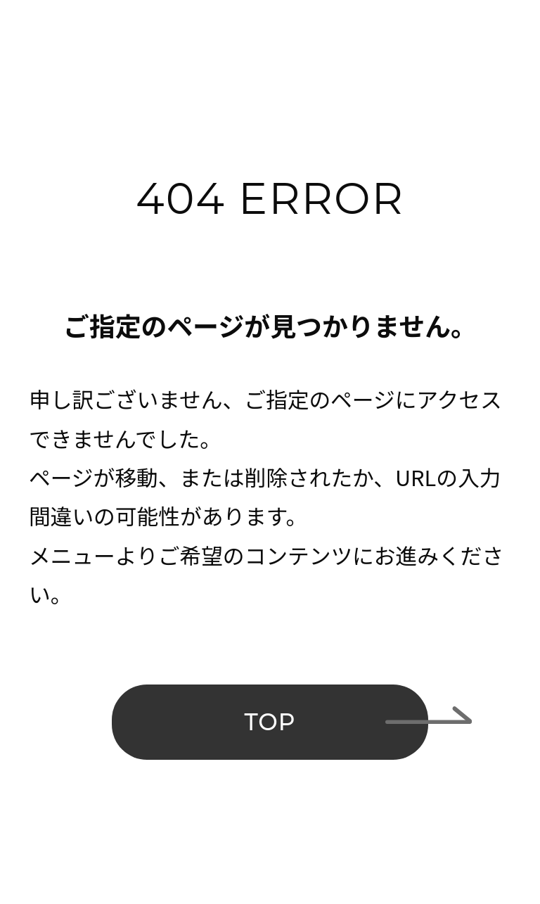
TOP (269, 722)
